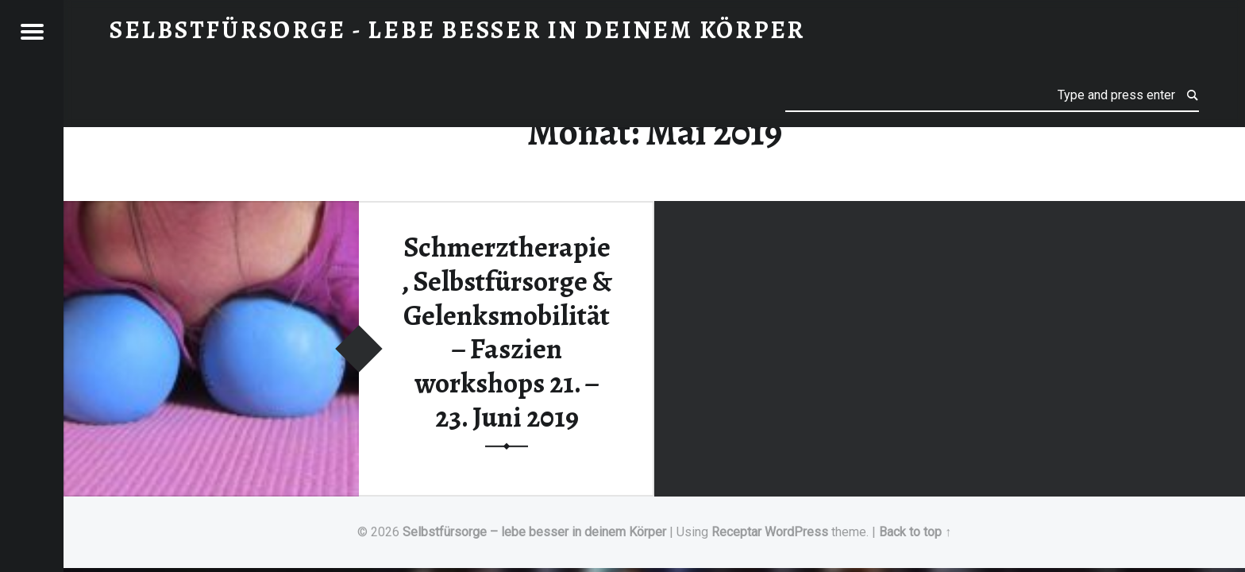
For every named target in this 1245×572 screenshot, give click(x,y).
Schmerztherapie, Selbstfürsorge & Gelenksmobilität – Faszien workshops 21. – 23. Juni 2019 (506, 331)
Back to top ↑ (915, 531)
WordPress (796, 531)
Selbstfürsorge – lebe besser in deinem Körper (534, 531)
